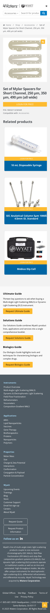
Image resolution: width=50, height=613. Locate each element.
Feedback (32, 593)
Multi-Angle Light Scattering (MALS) (19, 390)
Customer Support (12, 502)
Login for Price (25, 104)
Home (8, 25)
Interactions (9, 466)
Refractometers (11, 400)
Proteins (7, 436)
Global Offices (9, 593)
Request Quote (15, 521)
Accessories (29, 25)
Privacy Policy (27, 596)
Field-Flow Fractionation (15, 396)
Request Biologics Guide (18, 364)
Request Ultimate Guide (18, 311)
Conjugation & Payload (14, 472)
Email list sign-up (11, 505)
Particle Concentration (14, 475)
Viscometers (9, 403)
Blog (6, 495)
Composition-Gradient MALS (17, 406)
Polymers (8, 442)
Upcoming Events (12, 489)
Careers (7, 508)
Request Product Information (15, 530)
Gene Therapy (10, 429)
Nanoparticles (10, 439)
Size (5, 459)
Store (6, 499)
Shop (17, 25)
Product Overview (12, 387)
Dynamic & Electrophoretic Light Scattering (23, 393)
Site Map (22, 593)
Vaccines (7, 426)
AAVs (6, 420)
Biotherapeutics (11, 433)
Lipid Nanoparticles (12, 423)
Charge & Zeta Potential (14, 462)
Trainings (8, 492)
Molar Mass (9, 456)
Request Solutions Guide (18, 338)
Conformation (10, 469)
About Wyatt (9, 512)
